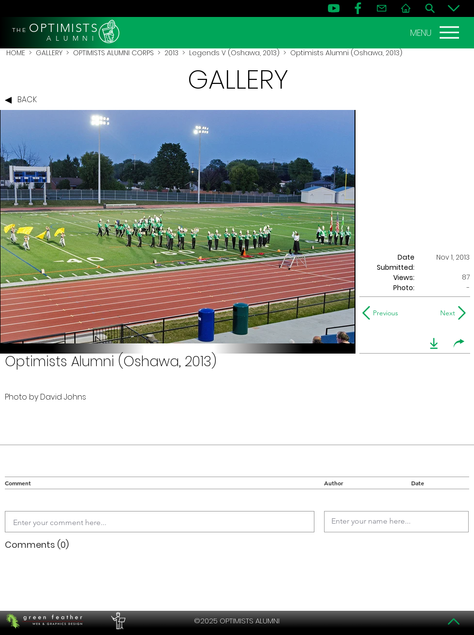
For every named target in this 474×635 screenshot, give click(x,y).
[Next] (446, 313)
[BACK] (23, 100)
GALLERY (49, 53)
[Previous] (382, 313)
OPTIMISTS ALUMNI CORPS (113, 53)
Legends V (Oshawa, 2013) (234, 53)
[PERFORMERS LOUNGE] (117, 621)
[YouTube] (334, 8)
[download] (434, 343)
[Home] (406, 8)
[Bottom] (453, 8)
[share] (459, 343)
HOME (15, 53)
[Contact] (381, 8)
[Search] (430, 8)
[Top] (453, 621)
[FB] (358, 8)
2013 (171, 53)
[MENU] (435, 32)
